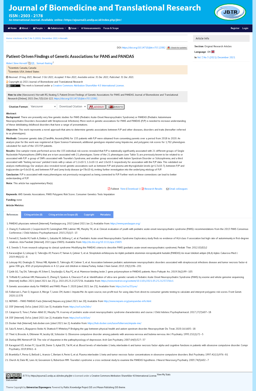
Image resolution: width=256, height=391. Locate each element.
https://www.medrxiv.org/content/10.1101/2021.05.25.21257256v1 (137, 280)
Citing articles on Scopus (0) (63, 214)
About (24, 28)
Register (235, 28)
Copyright (89, 214)
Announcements (91, 28)
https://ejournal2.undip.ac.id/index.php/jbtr (51, 375)
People (38, 28)
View (123, 188)
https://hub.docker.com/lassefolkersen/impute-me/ (114, 323)
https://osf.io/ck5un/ (79, 317)
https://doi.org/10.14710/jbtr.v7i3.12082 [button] (75, 98)
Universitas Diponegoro (38, 387)
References (12, 214)
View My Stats (163, 374)
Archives (18, 38)
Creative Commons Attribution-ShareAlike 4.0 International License (88, 85)
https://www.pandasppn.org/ (125, 223)
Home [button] (9, 38)
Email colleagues (178, 188)
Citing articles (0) (33, 214)
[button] (7, 81)
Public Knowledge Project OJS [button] (78, 387)
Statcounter (11, 380)
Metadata (105, 214)
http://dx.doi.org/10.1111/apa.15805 (102, 242)
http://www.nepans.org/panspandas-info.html (127, 301)
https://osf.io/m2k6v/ (80, 306)
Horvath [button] (64, 38)
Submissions (56, 28)
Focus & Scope (111, 28)
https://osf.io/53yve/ (126, 286)
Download (132, 188)
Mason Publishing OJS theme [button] (111, 387)
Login (245, 28)
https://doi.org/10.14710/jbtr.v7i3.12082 (144, 47)
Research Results (152, 188)
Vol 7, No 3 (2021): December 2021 (41, 38)
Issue (73, 28)
